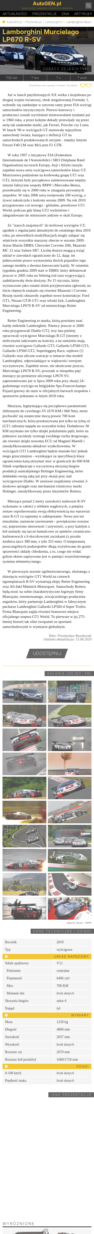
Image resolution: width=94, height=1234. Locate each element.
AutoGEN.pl (14, 22)
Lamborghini (53, 22)
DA (65, 14)
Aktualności (15, 14)
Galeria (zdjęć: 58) (69, 673)
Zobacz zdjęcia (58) (66, 68)
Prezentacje (44, 14)
